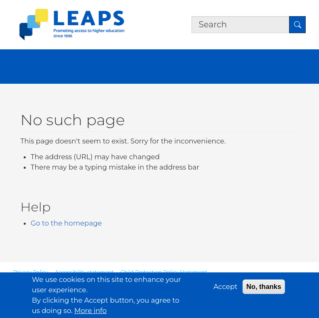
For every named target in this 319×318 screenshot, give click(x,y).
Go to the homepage (66, 223)
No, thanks (263, 290)
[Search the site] (240, 24)
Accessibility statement (84, 272)
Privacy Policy (30, 272)
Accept (225, 290)
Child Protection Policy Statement (163, 272)
